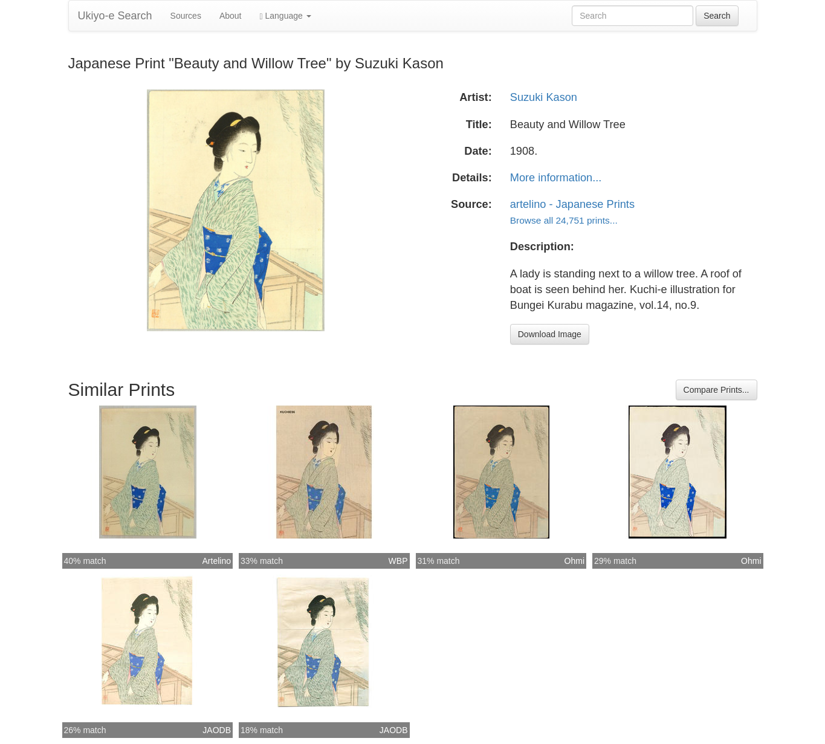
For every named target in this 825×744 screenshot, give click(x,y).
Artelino (216, 561)
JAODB (216, 730)
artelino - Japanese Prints (572, 204)
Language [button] (285, 16)
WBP (398, 561)
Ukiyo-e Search (115, 16)
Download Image (549, 334)
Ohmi (574, 561)
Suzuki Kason (543, 97)
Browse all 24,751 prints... (564, 220)
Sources (185, 16)
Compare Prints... (716, 390)
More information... (556, 178)
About (230, 16)
